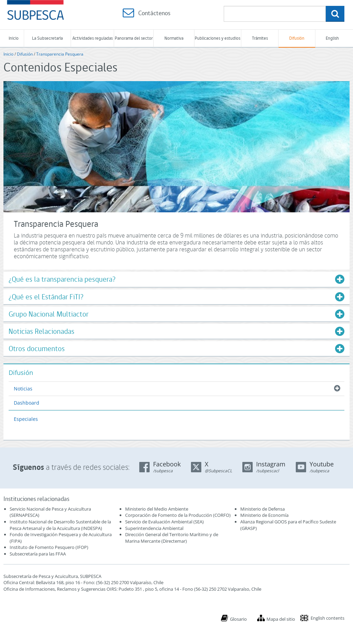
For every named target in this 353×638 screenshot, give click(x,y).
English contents (327, 618)
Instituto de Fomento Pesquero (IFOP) (49, 547)
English (332, 38)
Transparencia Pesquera (59, 54)
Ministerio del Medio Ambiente (156, 509)
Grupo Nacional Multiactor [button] (49, 314)
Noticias (23, 388)
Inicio (14, 38)
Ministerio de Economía (264, 515)
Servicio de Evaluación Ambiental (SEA (163, 522)
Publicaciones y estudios (217, 38)
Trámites (260, 38)
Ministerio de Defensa (262, 509)
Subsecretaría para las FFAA (38, 554)
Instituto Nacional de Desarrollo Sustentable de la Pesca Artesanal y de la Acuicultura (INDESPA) (60, 525)
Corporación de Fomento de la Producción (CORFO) (178, 515)
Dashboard (26, 402)
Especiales (26, 419)
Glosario (238, 619)
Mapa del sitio (280, 619)
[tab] (176, 279)
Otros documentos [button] (37, 348)
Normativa (173, 38)
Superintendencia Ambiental (154, 528)
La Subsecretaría (47, 38)
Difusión (296, 38)
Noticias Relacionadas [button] (41, 331)
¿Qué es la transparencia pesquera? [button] (62, 279)
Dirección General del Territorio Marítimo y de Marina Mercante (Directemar (171, 537)
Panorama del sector (134, 38)
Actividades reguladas (92, 38)
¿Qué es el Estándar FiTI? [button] (46, 296)
